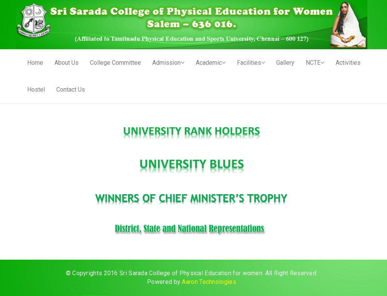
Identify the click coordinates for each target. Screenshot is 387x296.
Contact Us (70, 89)
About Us (66, 62)
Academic (211, 62)
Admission (168, 62)
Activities (348, 62)
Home (35, 62)
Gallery (285, 62)
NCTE (315, 62)
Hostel (36, 89)
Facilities (251, 62)
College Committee (115, 62)
